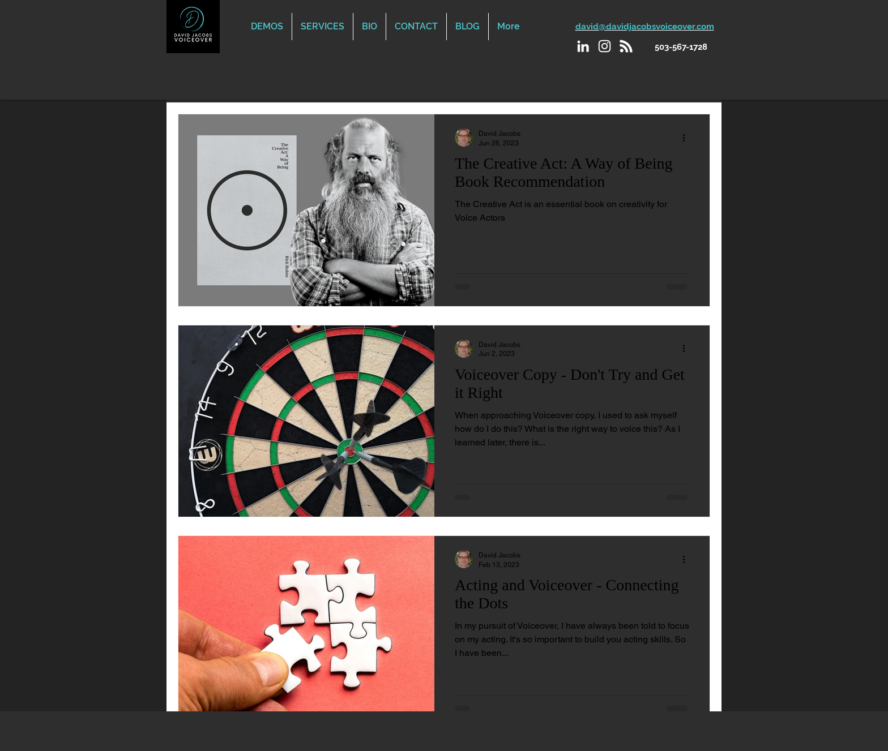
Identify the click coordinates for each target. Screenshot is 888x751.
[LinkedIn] (583, 46)
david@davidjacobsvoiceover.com (644, 27)
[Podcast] (626, 46)
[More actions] (687, 137)
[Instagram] (604, 46)
